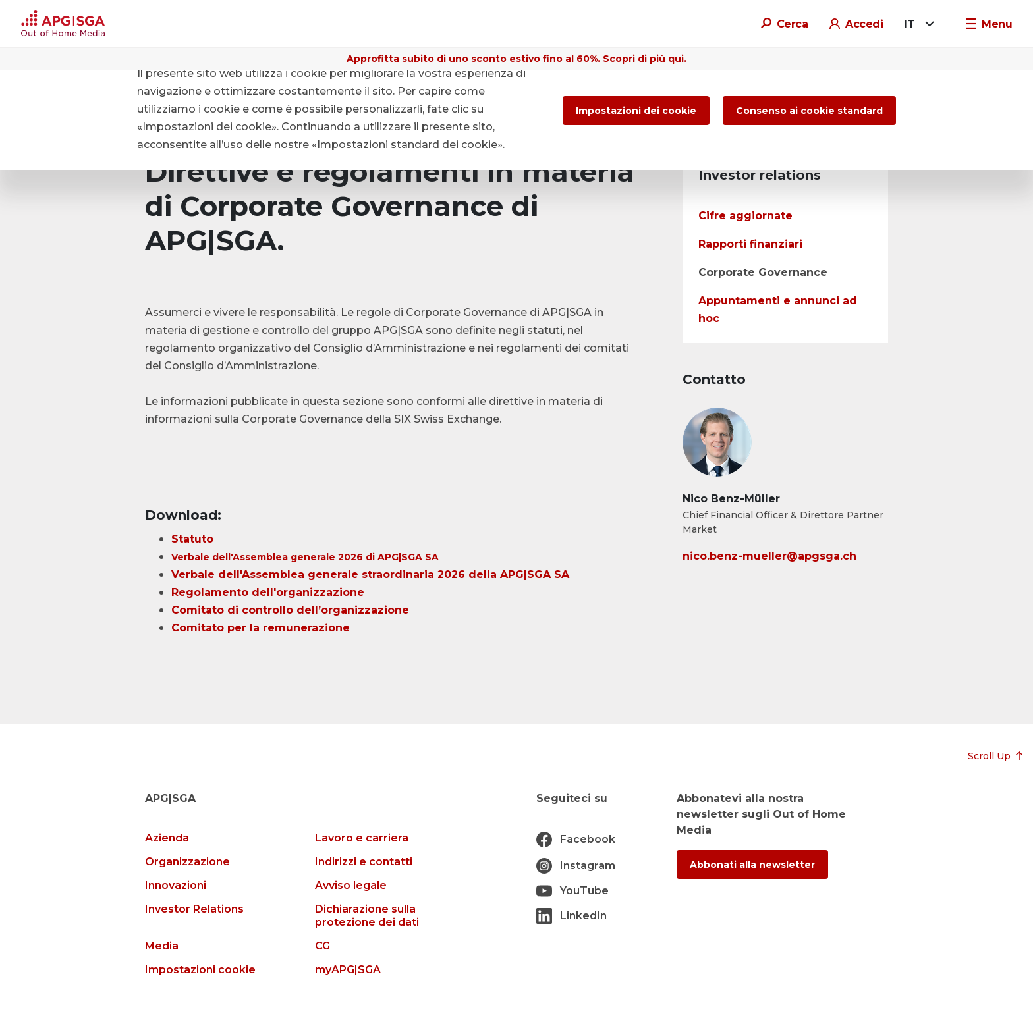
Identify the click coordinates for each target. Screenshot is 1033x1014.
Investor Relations (194, 909)
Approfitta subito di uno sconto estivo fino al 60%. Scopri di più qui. (516, 59)
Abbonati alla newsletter (752, 864)
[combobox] (917, 24)
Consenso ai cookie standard (809, 111)
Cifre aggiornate (745, 215)
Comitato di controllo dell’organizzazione (290, 610)
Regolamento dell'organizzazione (267, 592)
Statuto (192, 539)
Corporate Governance (762, 272)
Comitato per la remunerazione (260, 628)
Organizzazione (187, 861)
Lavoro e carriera (361, 838)
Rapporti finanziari (750, 244)
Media (162, 946)
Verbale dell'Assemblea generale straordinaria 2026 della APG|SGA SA (370, 574)
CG (322, 946)
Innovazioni (175, 885)
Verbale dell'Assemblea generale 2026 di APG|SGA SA (305, 557)
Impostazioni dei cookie (636, 111)
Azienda (167, 838)
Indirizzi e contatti (363, 861)
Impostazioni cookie (200, 969)
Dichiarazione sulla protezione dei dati (367, 915)
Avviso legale (351, 885)
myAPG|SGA (348, 969)
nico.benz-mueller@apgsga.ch (769, 556)
